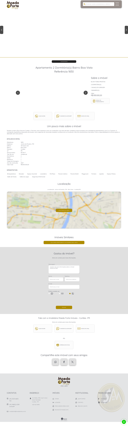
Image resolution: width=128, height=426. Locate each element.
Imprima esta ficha (65, 345)
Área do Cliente (82, 406)
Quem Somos (81, 398)
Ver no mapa (36, 404)
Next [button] (126, 30)
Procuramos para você (62, 406)
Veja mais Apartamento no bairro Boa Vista (64, 242)
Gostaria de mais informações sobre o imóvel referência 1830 (64, 269)
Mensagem (51, 264)
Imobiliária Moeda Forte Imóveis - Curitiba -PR (64, 381)
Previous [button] (1, 30)
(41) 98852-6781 (18, 406)
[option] (64, 28)
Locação (57, 402)
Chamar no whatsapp (66, 116)
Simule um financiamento (100, 101)
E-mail (50, 284)
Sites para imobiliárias (64, 420)
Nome (50, 276)
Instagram (104, 402)
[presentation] (64, 300)
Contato (80, 402)
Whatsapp (55, 362)
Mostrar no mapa (64, 210)
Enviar (64, 307)
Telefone (67, 276)
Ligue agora (42, 116)
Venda (57, 398)
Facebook (64, 362)
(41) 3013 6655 (18, 400)
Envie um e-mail (85, 116)
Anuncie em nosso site (61, 410)
